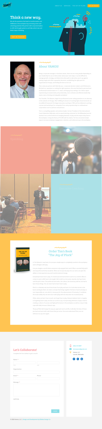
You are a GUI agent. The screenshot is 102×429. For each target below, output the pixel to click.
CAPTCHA (16, 402)
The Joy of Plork (78, 5)
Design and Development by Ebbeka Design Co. (37, 419)
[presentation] (25, 407)
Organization (17, 372)
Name (15, 363)
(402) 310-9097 (77, 346)
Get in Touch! (93, 5)
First (14, 368)
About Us (58, 5)
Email (15, 379)
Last (38, 368)
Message (16, 385)
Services (67, 5)
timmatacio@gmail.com (80, 349)
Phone (39, 379)
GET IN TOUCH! (18, 37)
